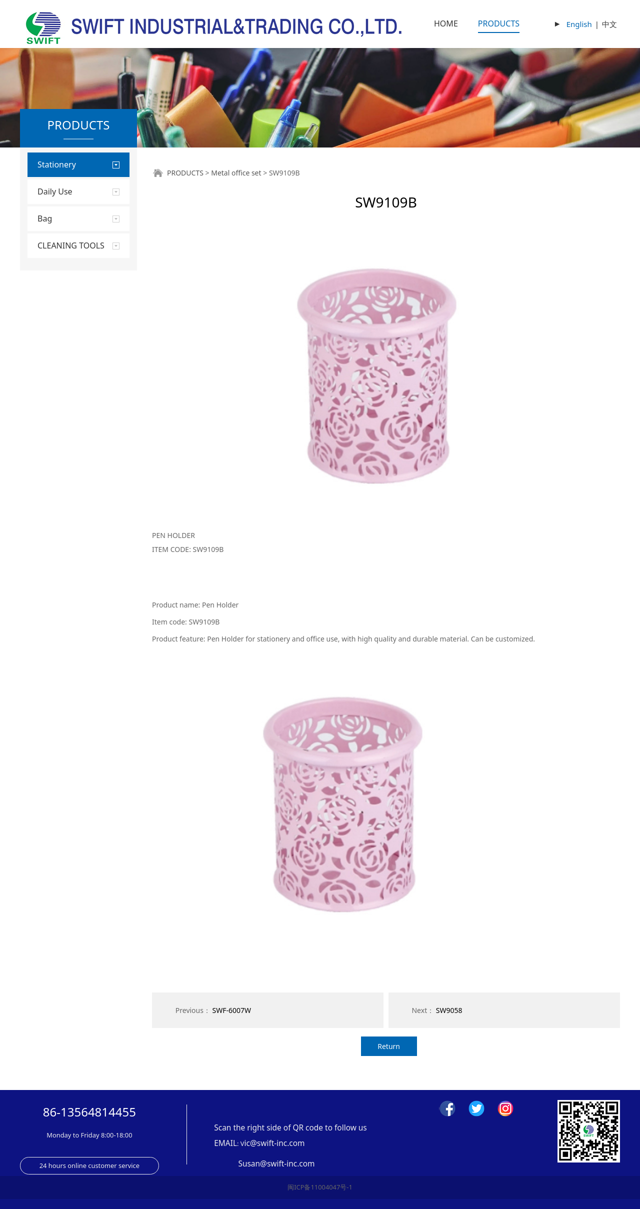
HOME (446, 23)
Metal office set (236, 173)
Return (389, 1046)
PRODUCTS (499, 23)
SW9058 (449, 1010)
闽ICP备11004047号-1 (320, 1187)
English (579, 24)
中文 (609, 24)
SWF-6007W (232, 1010)
